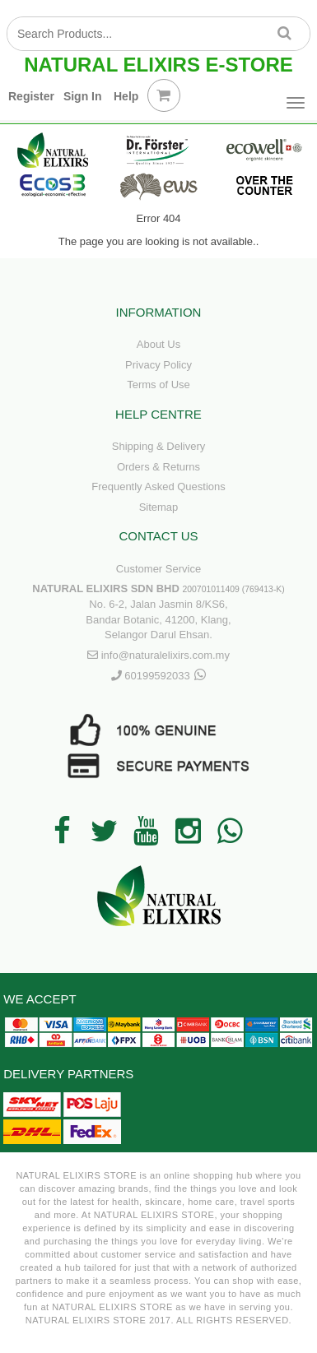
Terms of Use (158, 384)
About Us (158, 344)
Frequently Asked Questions (158, 486)
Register (31, 96)
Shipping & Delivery (158, 446)
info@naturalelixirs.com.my (165, 655)
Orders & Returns (158, 467)
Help (126, 96)
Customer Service (158, 569)
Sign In (82, 96)
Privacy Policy (158, 365)
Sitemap (159, 507)
